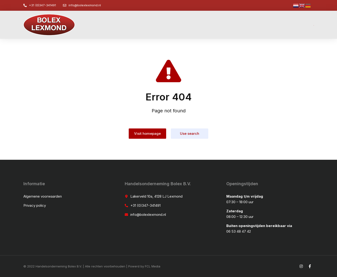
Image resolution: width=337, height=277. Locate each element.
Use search (189, 133)
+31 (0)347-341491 (42, 5)
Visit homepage (147, 133)
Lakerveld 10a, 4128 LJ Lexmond (156, 196)
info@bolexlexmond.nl (85, 5)
